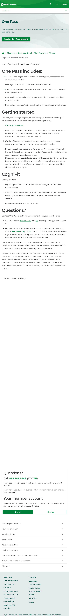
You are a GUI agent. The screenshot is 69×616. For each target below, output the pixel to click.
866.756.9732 (25, 221)
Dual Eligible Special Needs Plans (35, 591)
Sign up (51, 512)
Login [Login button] (64, 4)
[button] (34, 10)
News (31, 602)
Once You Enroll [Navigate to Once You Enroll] (25, 53)
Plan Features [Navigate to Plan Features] (40, 53)
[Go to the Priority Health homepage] (9, 4)
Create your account (14, 125)
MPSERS (32, 598)
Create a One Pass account (16, 39)
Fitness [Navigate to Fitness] (52, 53)
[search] (50, 4)
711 (35, 478)
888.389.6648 (17, 478)
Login (19, 512)
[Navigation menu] (57, 4)
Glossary (32, 577)
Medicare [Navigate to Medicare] (11, 53)
